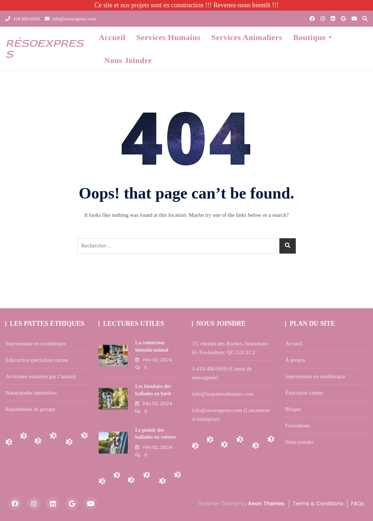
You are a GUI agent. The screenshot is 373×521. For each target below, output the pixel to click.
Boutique (309, 37)
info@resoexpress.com (70, 18)
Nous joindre (128, 60)
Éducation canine (304, 393)
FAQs (357, 503)
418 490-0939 (22, 18)
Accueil (112, 37)
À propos (295, 360)
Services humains (168, 37)
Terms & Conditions (318, 503)
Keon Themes (266, 503)
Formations (297, 425)
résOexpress (44, 48)
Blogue (293, 409)
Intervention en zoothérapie (315, 376)
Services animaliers (246, 37)
